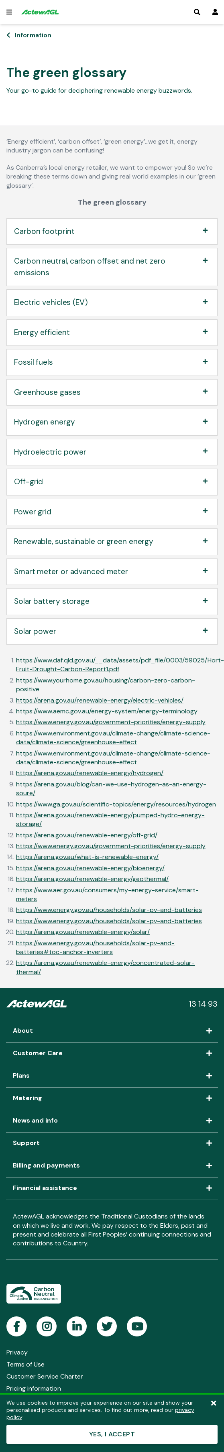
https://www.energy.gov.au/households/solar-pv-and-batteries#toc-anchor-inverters (95, 947)
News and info (112, 1121)
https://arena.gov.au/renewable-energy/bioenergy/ (90, 868)
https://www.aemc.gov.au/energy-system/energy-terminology (107, 711)
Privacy (17, 1352)
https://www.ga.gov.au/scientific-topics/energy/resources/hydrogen (116, 804)
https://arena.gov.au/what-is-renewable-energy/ (87, 857)
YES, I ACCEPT (112, 1434)
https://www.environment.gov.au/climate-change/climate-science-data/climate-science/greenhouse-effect (113, 737)
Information (33, 35)
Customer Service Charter (44, 1376)
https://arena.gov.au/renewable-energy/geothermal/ (92, 879)
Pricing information (33, 1388)
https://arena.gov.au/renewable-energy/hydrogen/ (89, 773)
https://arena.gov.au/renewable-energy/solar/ (83, 932)
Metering (112, 1098)
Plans (112, 1076)
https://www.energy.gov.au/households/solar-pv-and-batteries (109, 910)
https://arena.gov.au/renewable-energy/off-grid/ (86, 835)
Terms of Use (25, 1364)
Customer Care (112, 1053)
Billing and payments (112, 1166)
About (112, 1031)
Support (112, 1143)
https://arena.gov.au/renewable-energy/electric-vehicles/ (99, 700)
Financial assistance (112, 1188)
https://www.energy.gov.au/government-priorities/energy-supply (111, 722)
